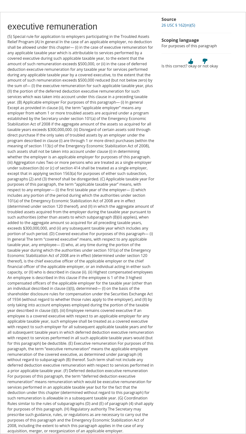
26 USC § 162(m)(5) (178, 25)
